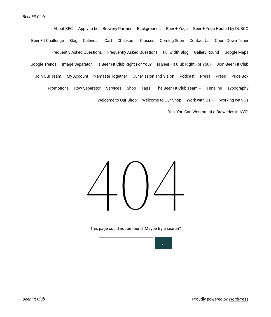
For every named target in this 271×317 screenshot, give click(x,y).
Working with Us (233, 100)
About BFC (63, 28)
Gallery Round (206, 52)
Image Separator (77, 64)
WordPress (238, 299)
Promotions (58, 88)
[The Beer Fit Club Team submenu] (200, 88)
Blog (73, 40)
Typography (237, 88)
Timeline (214, 88)
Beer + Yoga (177, 28)
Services (113, 88)
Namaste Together (110, 76)
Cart (108, 40)
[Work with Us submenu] (212, 100)
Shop (131, 88)
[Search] (163, 243)
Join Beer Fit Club (232, 64)
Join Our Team (48, 76)
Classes (147, 40)
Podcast (187, 76)
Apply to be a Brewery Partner (104, 28)
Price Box (240, 76)
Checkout (126, 40)
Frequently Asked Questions (76, 52)
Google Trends (43, 64)
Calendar (91, 40)
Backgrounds (149, 28)
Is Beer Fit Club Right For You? (124, 64)
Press (205, 76)
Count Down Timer (231, 40)
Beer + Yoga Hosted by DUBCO (220, 28)
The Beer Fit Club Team (176, 88)
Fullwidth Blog (176, 52)
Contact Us (199, 40)
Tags (145, 88)
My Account (77, 76)
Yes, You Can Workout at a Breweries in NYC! (208, 111)
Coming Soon (172, 40)
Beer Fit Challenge (47, 40)
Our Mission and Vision (153, 76)
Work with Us (198, 100)
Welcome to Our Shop (117, 100)
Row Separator (87, 88)
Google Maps (236, 52)
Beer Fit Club (34, 16)
